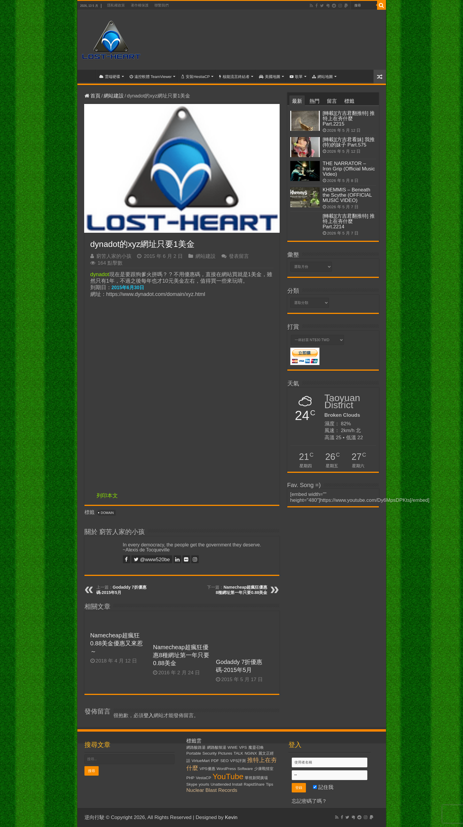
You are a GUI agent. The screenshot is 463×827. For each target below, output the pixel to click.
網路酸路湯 (196, 747)
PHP (190, 778)
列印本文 (107, 496)
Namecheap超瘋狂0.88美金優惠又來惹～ (116, 643)
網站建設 (114, 96)
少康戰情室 (263, 768)
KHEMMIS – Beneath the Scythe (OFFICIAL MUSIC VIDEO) (347, 195)
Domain (107, 513)
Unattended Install (226, 784)
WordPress (226, 768)
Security (210, 753)
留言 (332, 101)
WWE (233, 747)
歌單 (296, 76)
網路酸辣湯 (216, 747)
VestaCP (203, 778)
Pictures (225, 753)
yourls (204, 784)
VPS (243, 747)
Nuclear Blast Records (211, 790)
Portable (193, 753)
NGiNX (250, 753)
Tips (269, 784)
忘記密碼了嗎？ (309, 801)
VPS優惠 (207, 768)
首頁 (88, 76)
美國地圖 (269, 76)
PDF (215, 760)
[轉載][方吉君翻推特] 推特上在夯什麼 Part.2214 (349, 221)
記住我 (323, 787)
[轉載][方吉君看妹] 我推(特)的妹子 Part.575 (349, 142)
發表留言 (239, 256)
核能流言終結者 (234, 76)
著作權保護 (140, 5)
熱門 (314, 101)
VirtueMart (201, 760)
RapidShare (254, 784)
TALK (238, 753)
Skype (191, 784)
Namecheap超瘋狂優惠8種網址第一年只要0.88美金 (181, 655)
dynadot (99, 274)
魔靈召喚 (256, 747)
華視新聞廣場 (256, 778)
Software (245, 768)
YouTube (228, 776)
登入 (149, 715)
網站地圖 (322, 76)
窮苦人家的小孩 (113, 256)
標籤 (349, 101)
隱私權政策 (116, 5)
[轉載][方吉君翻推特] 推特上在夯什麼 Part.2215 (349, 118)
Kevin (231, 817)
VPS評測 (238, 760)
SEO (224, 760)
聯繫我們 (161, 5)
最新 (297, 101)
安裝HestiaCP (195, 76)
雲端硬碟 (109, 76)
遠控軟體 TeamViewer (151, 76)
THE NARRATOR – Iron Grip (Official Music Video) (349, 169)
